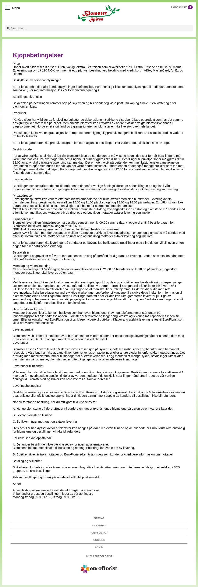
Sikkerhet (99, 525)
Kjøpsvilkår (99, 532)
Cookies (99, 539)
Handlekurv (182, 7)
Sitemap (98, 518)
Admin (99, 547)
